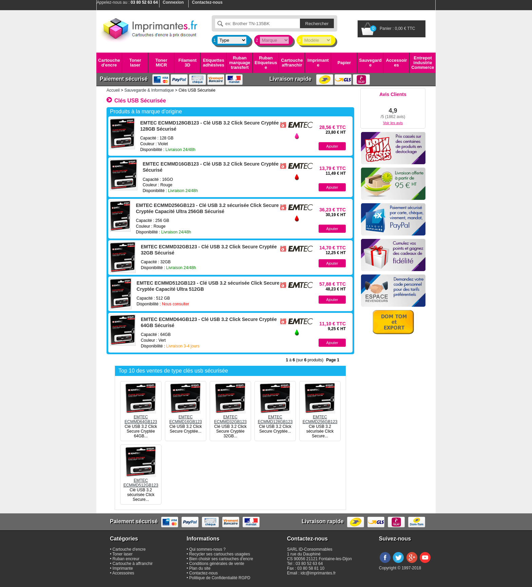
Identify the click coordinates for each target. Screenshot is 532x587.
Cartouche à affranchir (133, 563)
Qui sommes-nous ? (207, 549)
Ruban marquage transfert (239, 62)
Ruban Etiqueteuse (265, 62)
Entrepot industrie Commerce (422, 62)
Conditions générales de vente (216, 563)
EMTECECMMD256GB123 (320, 417)
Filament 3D (187, 63)
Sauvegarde (370, 63)
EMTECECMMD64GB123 (141, 417)
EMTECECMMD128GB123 (275, 417)
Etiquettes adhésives (213, 63)
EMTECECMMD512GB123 (141, 480)
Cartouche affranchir (292, 63)
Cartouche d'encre (109, 63)
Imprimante (318, 63)
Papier (344, 62)
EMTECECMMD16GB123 (185, 417)
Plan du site (200, 568)
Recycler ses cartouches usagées (219, 554)
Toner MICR (161, 63)
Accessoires (396, 63)
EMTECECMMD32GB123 (230, 417)
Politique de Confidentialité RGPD (219, 577)
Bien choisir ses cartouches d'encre (221, 558)
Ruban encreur (126, 558)
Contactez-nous (203, 573)
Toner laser (135, 63)
